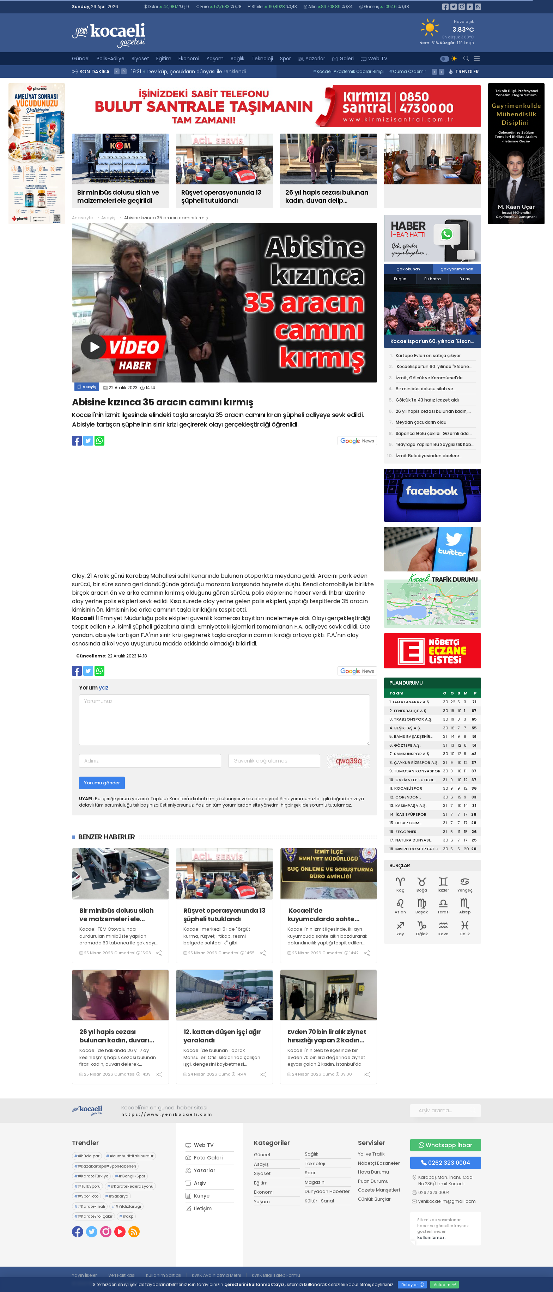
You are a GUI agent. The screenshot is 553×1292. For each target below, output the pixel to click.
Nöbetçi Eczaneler (379, 1163)
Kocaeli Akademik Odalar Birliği (348, 71)
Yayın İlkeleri (85, 1275)
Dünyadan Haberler (327, 1191)
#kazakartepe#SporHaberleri (105, 1166)
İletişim (199, 1208)
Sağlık (237, 58)
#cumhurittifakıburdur (129, 1156)
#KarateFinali (89, 1206)
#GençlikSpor (130, 1176)
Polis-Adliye (110, 58)
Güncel (81, 58)
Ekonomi (188, 58)
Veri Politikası (121, 1275)
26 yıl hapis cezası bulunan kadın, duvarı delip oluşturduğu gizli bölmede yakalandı (114, 1036)
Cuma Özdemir (407, 71)
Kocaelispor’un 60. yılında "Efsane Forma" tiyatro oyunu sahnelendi (431, 341)
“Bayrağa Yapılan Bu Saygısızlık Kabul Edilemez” (435, 445)
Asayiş (108, 218)
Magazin (314, 1182)
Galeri (343, 58)
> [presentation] (124, 71)
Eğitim (163, 58)
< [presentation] (117, 71)
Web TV (374, 58)
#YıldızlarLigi (126, 1206)
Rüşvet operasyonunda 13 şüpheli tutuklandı (224, 914)
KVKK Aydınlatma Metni (216, 1275)
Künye (197, 1195)
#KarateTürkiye (91, 1176)
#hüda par (86, 1156)
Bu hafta (432, 279)
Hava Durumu (373, 1172)
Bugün (400, 279)
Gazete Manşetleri (379, 1190)
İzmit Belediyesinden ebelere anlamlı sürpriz (427, 457)
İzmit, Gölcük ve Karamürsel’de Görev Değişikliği (429, 379)
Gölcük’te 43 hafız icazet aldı (427, 400)
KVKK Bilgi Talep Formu (276, 1275)
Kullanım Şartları (163, 1275)
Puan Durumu (373, 1181)
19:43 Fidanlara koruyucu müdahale (177, 71)
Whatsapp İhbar (445, 1145)
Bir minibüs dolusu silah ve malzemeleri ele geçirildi (116, 914)
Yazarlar (311, 58)
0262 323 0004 (445, 1163)
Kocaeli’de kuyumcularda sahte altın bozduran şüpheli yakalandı (323, 914)
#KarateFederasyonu (130, 1186)
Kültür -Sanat (319, 1201)
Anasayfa (82, 218)
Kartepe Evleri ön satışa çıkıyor (428, 356)
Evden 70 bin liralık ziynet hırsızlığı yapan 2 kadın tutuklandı (326, 1036)
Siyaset (140, 58)
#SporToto (86, 1196)
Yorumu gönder (102, 782)
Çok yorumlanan (456, 269)
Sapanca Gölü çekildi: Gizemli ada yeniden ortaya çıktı (432, 434)
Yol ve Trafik (371, 1154)
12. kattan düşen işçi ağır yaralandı (222, 1036)
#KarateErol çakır (93, 1216)
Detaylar (412, 1284)
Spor (285, 58)
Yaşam (215, 58)
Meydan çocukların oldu (422, 422)
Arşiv (196, 1183)
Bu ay (465, 279)
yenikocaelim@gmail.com (447, 1201)
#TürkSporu (87, 1186)
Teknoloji (262, 58)
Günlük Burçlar (374, 1199)
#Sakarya (116, 1196)
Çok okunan (408, 269)
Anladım (445, 1284)
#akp (126, 1216)
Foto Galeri (204, 1157)
